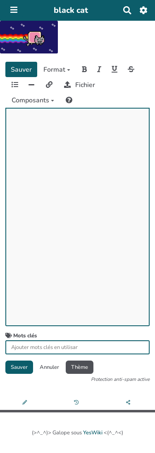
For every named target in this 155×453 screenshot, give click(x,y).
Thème (79, 367)
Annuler (49, 367)
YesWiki (93, 432)
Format (56, 69)
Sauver (21, 69)
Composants (33, 100)
